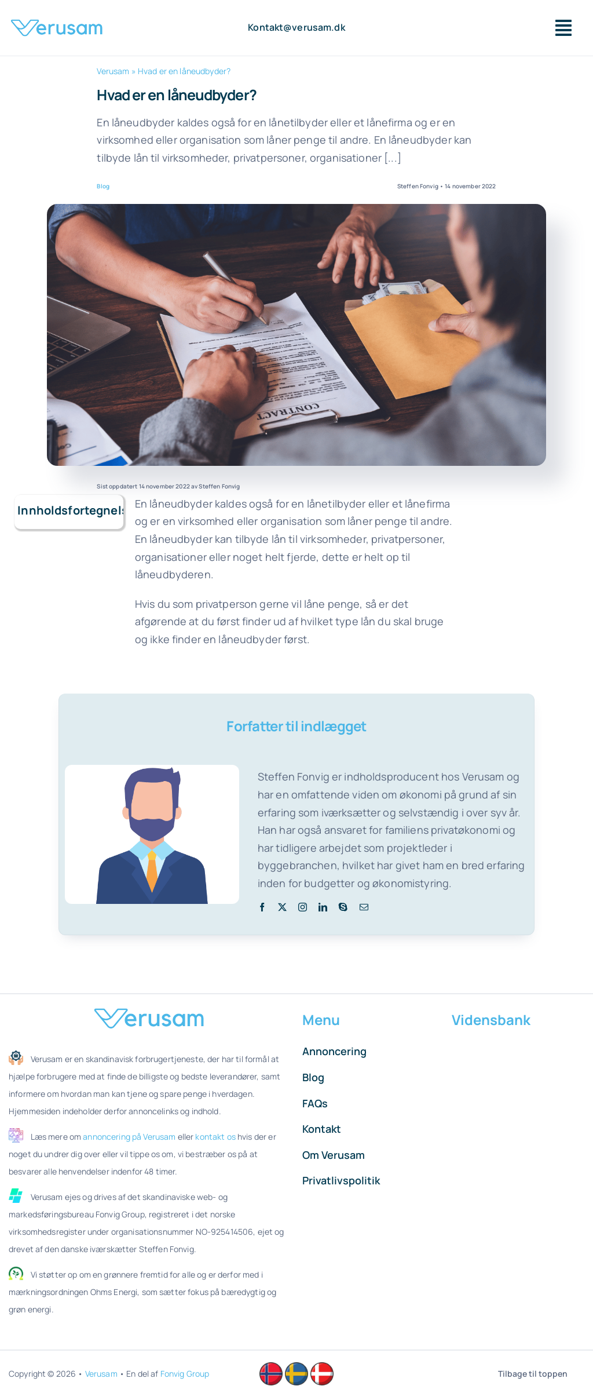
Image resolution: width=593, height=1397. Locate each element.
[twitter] (282, 907)
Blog (103, 186)
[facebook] (262, 907)
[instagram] (302, 907)
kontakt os (215, 1136)
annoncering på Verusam (129, 1136)
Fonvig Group (185, 1373)
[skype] (343, 907)
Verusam (113, 70)
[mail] (364, 907)
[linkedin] (323, 907)
